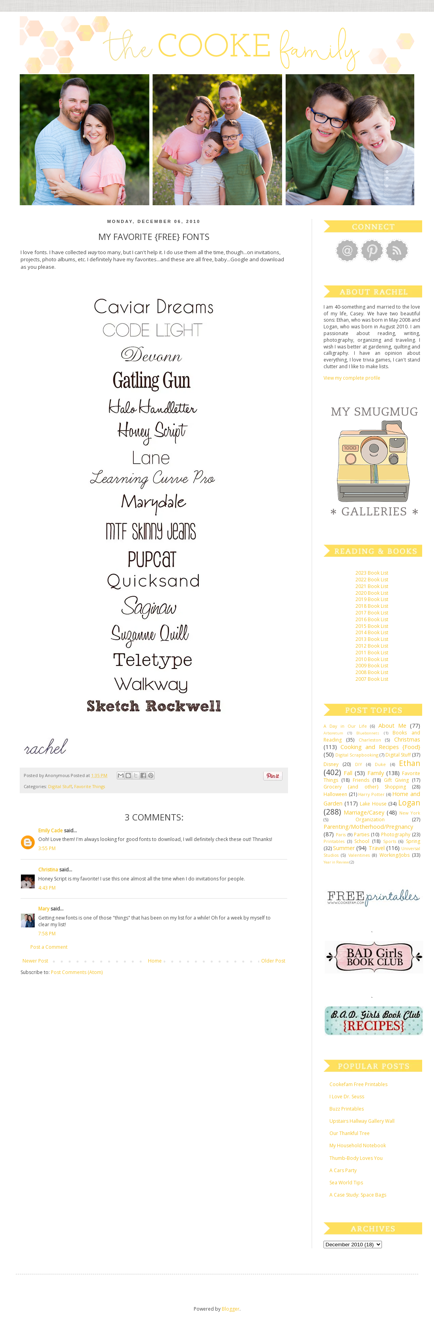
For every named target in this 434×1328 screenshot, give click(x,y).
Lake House (373, 803)
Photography (395, 834)
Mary (43, 908)
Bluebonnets (367, 733)
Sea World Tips (346, 1182)
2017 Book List (371, 612)
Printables (334, 841)
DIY (358, 764)
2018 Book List (371, 606)
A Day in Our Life (345, 726)
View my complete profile (352, 378)
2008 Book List (371, 672)
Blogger (230, 1309)
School (361, 841)
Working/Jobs (395, 855)
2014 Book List (371, 632)
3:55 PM (47, 848)
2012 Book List (371, 645)
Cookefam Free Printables (358, 1084)
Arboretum (333, 733)
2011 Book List (371, 652)
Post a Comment (48, 947)
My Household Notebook (357, 1145)
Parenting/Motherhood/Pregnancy (368, 826)
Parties (361, 834)
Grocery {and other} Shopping (365, 786)
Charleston (370, 740)
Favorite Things (89, 786)
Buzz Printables (346, 1108)
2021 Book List (371, 586)
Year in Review (336, 862)
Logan (409, 802)
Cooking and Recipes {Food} (380, 747)
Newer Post (35, 960)
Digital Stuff (60, 786)
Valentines (359, 855)
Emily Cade (50, 830)
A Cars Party (343, 1170)
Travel (377, 848)
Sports (389, 841)
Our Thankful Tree (349, 1133)
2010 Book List (371, 659)
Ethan (409, 763)
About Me (392, 725)
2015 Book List (371, 626)
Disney (331, 764)
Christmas (407, 739)
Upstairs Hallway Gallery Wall (362, 1121)
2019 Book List (371, 599)
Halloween (335, 794)
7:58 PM (47, 933)
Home (155, 960)
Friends (361, 780)
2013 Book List (371, 639)
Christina (48, 869)
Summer (344, 848)
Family (375, 773)
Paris (341, 834)
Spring (413, 841)
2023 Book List (371, 572)
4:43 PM (47, 887)
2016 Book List (371, 619)
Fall (348, 773)
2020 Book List (371, 593)
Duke (380, 764)
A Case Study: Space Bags (357, 1194)
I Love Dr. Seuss (346, 1096)
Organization (370, 819)
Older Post (273, 960)
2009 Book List (371, 665)
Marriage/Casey (364, 812)
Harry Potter (371, 794)
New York (409, 813)
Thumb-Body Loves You (356, 1158)
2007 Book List (371, 679)
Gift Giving (396, 780)
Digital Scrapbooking (356, 755)
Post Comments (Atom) (77, 972)
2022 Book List (371, 579)
